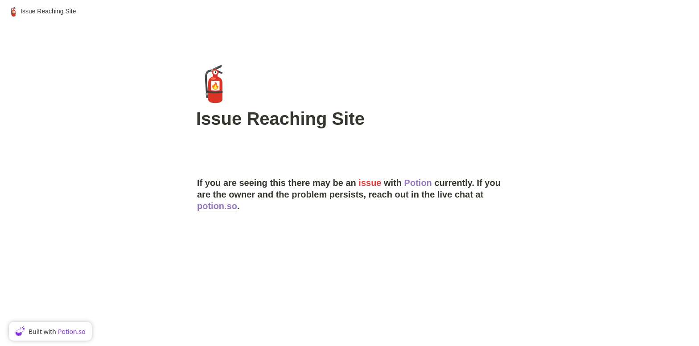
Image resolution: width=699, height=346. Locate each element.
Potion (418, 183)
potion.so (217, 206)
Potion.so (72, 331)
